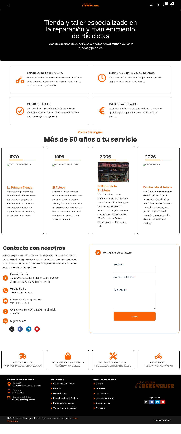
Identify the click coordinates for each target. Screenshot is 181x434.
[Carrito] (170, 9)
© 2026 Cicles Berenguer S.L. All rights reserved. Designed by (42, 429)
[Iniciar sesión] (149, 9)
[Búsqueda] (156, 9)
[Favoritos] (163, 9)
